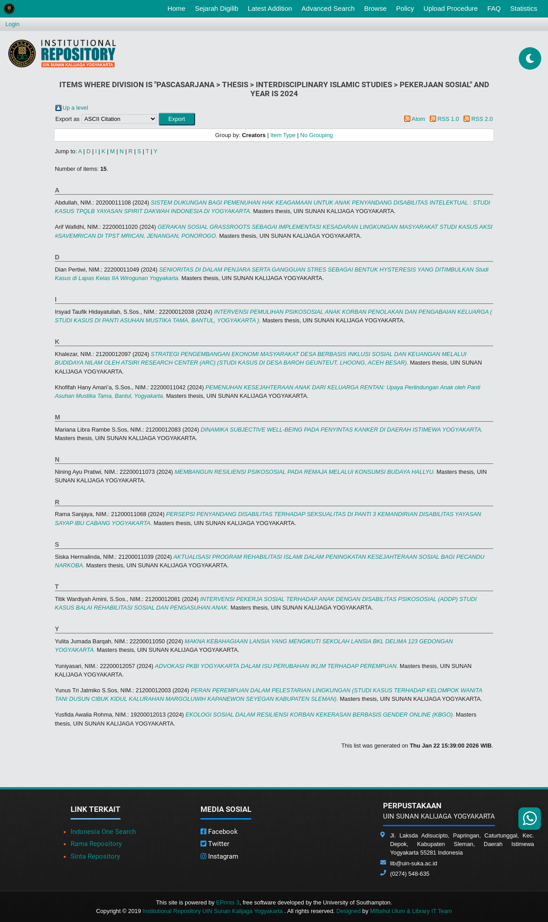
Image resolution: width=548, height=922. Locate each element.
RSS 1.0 (448, 119)
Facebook (219, 832)
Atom (418, 119)
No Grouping (316, 135)
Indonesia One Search (103, 832)
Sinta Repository (95, 856)
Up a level (75, 107)
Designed (348, 911)
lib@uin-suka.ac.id (413, 863)
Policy (405, 8)
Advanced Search (328, 8)
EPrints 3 (228, 902)
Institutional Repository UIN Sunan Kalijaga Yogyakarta (213, 911)
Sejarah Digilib (216, 8)
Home (178, 7)
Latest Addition (270, 8)
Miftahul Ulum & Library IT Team (411, 911)
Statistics (523, 8)
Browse (375, 8)
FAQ (494, 8)
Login (12, 24)
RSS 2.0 (482, 119)
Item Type (282, 135)
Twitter (214, 844)
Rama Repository (96, 844)
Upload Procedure (450, 8)
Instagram (219, 856)
